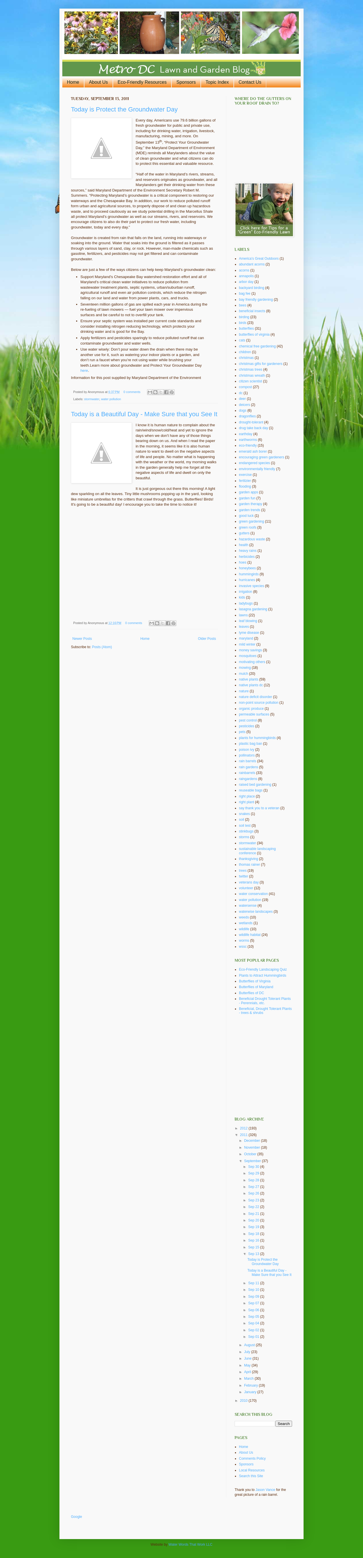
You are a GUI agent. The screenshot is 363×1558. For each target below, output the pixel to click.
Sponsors (186, 82)
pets (242, 732)
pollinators (247, 755)
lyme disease (249, 633)
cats (242, 340)
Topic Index (217, 82)
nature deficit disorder (255, 697)
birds (242, 323)
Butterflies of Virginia (255, 981)
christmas (246, 358)
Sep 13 (254, 1254)
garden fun (247, 498)
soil (241, 820)
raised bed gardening (255, 785)
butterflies (246, 329)
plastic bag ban (250, 744)
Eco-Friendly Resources (142, 82)
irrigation (245, 592)
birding (244, 317)
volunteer (246, 888)
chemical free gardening (257, 346)
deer (242, 399)
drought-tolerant (251, 422)
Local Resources (251, 1470)
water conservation (253, 894)
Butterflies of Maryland (256, 987)
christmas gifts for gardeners (260, 364)
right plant (246, 802)
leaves (244, 627)
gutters (244, 533)
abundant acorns (251, 264)
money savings (250, 650)
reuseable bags (250, 790)
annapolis (246, 276)
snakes (244, 814)
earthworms (248, 440)
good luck (246, 516)
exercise (245, 475)
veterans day (249, 882)
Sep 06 (254, 1310)
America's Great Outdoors (259, 259)
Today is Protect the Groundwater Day (124, 109)
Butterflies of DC (251, 993)
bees (242, 305)
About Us (98, 82)
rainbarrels (247, 773)
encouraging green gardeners (261, 457)
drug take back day (253, 428)
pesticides (246, 726)
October (250, 1154)
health (243, 545)
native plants (248, 679)
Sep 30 (254, 1167)
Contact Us (250, 82)
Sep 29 (254, 1173)
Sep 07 (254, 1303)
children (245, 352)
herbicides (247, 557)
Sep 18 (254, 1234)
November (252, 1147)
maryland (246, 638)
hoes (242, 562)
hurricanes (247, 580)
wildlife (244, 929)
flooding (245, 486)
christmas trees (250, 369)
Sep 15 (254, 1247)
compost (245, 387)
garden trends (249, 510)
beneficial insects (252, 311)
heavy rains (247, 551)
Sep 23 (254, 1200)
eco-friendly (248, 445)
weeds (244, 917)
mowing (245, 668)
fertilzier (245, 481)
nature (244, 691)
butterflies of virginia (254, 335)
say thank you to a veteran (259, 808)
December (252, 1141)
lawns (243, 615)
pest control (248, 720)
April (248, 1372)
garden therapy (250, 504)
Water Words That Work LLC (191, 1545)
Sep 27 (254, 1187)
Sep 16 (254, 1240)
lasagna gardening (253, 609)
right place (247, 796)
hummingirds (249, 574)
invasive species (251, 586)
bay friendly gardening (256, 300)
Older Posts (207, 639)
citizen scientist (250, 381)
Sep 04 (254, 1323)
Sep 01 (254, 1337)
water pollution (111, 399)
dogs (242, 410)
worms (244, 941)
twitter (243, 876)
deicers (244, 405)
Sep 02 (254, 1330)
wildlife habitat (249, 935)
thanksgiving (248, 859)
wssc (243, 947)
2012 (244, 1128)
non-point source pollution (258, 703)
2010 (244, 1401)
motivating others (252, 662)
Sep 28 (254, 1180)
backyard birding (251, 288)
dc (241, 393)
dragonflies (247, 416)
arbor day (246, 282)
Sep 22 (254, 1207)
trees (243, 871)
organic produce (251, 709)
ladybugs (246, 603)
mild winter (247, 644)
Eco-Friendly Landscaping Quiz (263, 969)
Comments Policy (252, 1459)
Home (73, 82)
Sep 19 (254, 1227)
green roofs (247, 527)
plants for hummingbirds (257, 738)
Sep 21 (254, 1214)
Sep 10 (254, 1290)
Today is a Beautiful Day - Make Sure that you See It (144, 414)
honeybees (247, 568)
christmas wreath (252, 376)
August (250, 1345)
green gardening (251, 521)
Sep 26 (254, 1193)
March (249, 1379)
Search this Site (251, 1476)
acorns (244, 270)
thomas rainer (249, 865)
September (253, 1161)
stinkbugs (246, 831)
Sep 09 (254, 1297)
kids (242, 597)
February (251, 1385)
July (247, 1352)
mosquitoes (247, 656)
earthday (245, 434)
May (248, 1365)
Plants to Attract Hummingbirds (262, 975)
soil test (245, 826)
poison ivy (246, 750)
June (248, 1358)
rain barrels (247, 761)
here (84, 370)
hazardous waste (252, 539)
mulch (243, 674)
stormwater (91, 399)
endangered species (254, 463)
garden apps (248, 492)
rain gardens (248, 767)
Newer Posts (82, 639)
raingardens (248, 779)
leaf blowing (248, 621)
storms (244, 837)
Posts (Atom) (102, 647)
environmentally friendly (257, 469)
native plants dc (251, 685)
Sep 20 (254, 1220)
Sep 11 (254, 1283)
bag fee (244, 294)
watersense (247, 906)
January (250, 1392)
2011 (244, 1135)
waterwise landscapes (256, 912)
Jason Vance (265, 1490)
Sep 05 (254, 1317)
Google (76, 1517)
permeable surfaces (254, 714)
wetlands (245, 923)
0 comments (131, 392)
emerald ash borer (253, 451)
